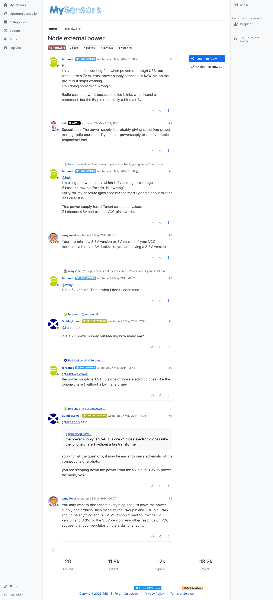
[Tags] (21, 39)
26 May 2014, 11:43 (106, 123)
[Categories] (21, 22)
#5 (170, 278)
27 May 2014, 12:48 (122, 367)
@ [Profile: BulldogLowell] (75, 374)
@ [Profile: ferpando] (71, 327)
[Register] (251, 24)
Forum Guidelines (126, 593)
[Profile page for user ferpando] (53, 62)
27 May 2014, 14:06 (133, 415)
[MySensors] (21, 5)
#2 (170, 123)
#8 (170, 415)
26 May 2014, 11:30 (122, 59)
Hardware (57, 47)
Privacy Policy (154, 593)
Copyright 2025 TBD (93, 593)
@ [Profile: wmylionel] (71, 285)
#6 (170, 321)
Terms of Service (182, 593)
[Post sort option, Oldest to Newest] (207, 67)
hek (64, 123)
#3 (170, 171)
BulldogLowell (71, 321)
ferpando (68, 59)
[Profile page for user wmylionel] (53, 238)
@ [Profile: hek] (66, 177)
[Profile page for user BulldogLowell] (53, 324)
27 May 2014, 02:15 (102, 235)
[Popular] (21, 47)
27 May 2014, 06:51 (122, 278)
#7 (170, 367)
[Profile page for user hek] (53, 126)
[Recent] (21, 30)
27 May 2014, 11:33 (133, 321)
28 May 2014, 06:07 (103, 498)
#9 (170, 498)
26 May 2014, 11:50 (122, 171)
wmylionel (69, 235)
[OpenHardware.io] (21, 13)
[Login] (251, 5)
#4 (170, 235)
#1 (171, 59)
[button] (21, 586)
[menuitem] (251, 5)
